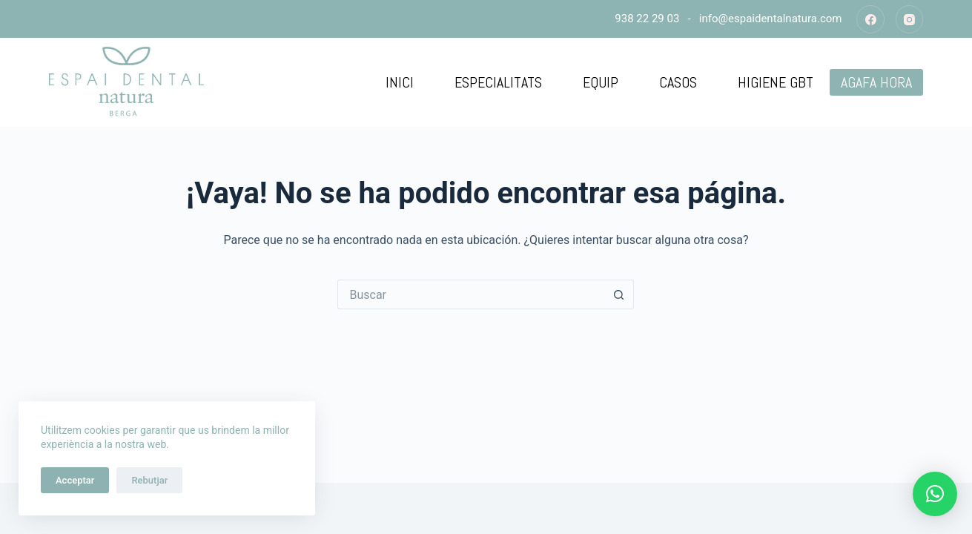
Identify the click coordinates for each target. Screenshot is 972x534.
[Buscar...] (470, 294)
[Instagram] (910, 19)
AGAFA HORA (876, 82)
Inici (400, 82)
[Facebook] (870, 19)
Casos (678, 82)
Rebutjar (149, 480)
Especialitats (498, 82)
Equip (600, 82)
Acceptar (75, 480)
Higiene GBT (775, 82)
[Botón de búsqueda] (619, 294)
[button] (935, 494)
